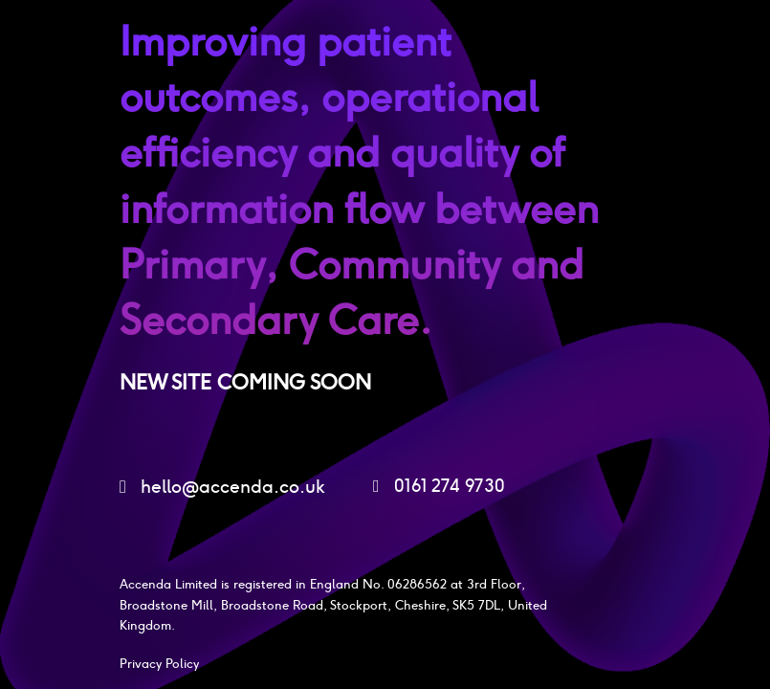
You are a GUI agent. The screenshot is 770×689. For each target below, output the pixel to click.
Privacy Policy (159, 663)
